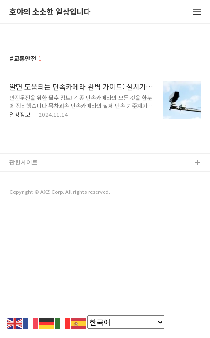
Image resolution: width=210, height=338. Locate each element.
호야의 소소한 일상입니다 (50, 12)
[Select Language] (125, 322)
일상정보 (19, 114)
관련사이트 (23, 162)
